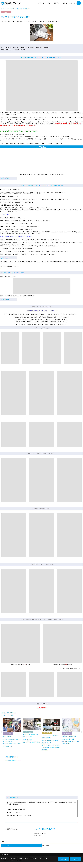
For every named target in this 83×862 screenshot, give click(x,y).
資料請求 (56, 3)
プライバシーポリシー (34, 858)
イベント (49, 3)
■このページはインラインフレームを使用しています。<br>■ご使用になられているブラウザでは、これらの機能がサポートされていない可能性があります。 (42, 772)
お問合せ (64, 3)
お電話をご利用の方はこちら (14, 760)
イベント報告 (45, 831)
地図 (37, 842)
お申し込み (5, 178)
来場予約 (72, 3)
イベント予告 (5, 831)
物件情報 (41, 3)
